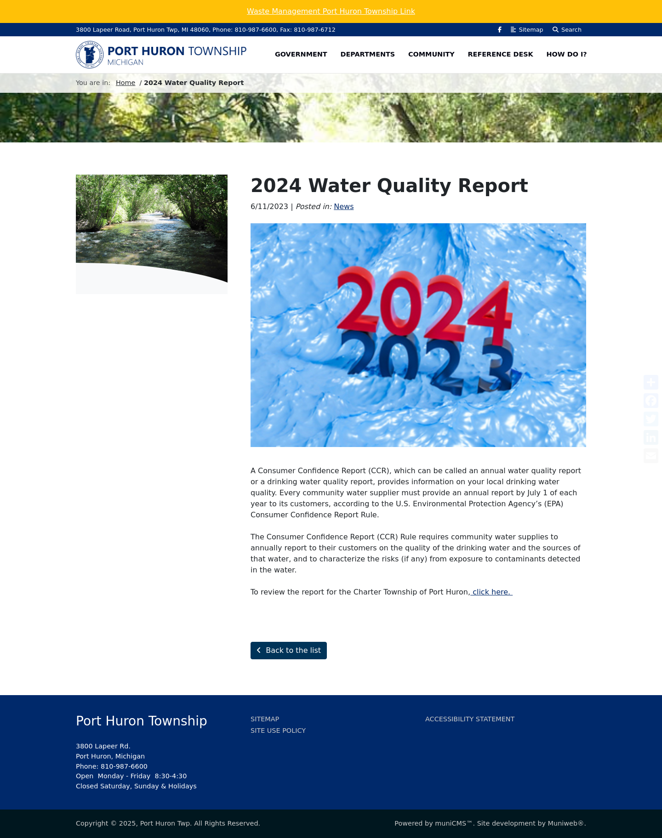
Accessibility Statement (469, 719)
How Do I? (567, 54)
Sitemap (527, 29)
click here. (491, 592)
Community (431, 54)
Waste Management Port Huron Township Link (331, 11)
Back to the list (289, 650)
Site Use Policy (278, 730)
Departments (367, 54)
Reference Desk (500, 54)
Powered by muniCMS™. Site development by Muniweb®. (490, 823)
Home (126, 82)
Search (567, 29)
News (344, 206)
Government (301, 54)
